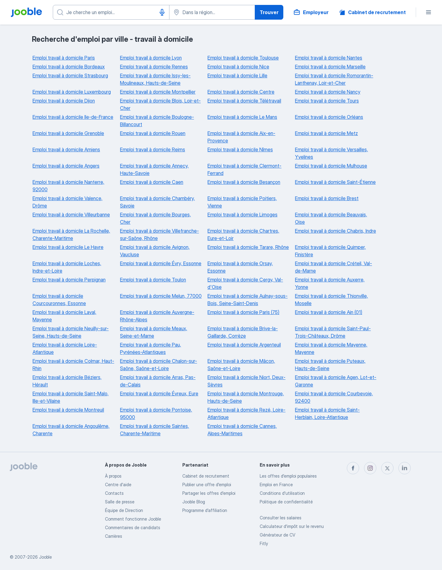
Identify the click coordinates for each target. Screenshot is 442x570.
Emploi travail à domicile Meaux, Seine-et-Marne (153, 332)
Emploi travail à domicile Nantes (328, 58)
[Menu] (428, 12)
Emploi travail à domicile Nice (238, 67)
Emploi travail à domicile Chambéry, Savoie (157, 202)
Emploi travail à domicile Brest (327, 198)
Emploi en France (276, 484)
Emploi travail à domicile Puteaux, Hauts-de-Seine (330, 364)
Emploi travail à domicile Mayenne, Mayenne (331, 348)
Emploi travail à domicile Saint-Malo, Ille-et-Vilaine (71, 397)
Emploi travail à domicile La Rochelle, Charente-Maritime (71, 234)
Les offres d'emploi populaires (288, 476)
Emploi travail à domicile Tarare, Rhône (248, 247)
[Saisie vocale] (162, 12)
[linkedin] (404, 468)
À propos (113, 476)
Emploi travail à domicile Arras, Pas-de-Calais (158, 381)
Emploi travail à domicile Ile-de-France (73, 117)
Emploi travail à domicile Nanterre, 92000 (68, 185)
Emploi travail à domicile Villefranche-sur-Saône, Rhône (159, 234)
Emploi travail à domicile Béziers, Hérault (67, 381)
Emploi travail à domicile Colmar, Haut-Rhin (73, 364)
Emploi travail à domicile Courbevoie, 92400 (334, 397)
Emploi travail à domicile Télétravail (244, 101)
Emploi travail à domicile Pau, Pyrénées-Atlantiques (150, 348)
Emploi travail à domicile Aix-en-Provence (241, 137)
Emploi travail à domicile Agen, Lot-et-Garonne (335, 381)
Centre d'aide (118, 484)
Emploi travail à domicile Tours (327, 101)
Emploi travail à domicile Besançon (243, 182)
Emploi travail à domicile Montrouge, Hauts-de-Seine (245, 397)
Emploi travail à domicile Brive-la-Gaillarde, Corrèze (242, 332)
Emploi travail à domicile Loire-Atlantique (65, 348)
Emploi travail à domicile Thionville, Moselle (331, 299)
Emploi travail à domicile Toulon (153, 280)
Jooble (45, 557)
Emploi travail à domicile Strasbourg (70, 75)
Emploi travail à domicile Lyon (151, 58)
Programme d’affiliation (204, 510)
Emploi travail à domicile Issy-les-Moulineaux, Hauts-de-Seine (155, 79)
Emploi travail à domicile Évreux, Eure (159, 393)
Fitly (264, 543)
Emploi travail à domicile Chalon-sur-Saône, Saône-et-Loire (158, 364)
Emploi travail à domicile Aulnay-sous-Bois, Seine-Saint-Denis (247, 299)
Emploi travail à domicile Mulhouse (331, 166)
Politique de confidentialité (286, 501)
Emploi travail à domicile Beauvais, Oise (331, 218)
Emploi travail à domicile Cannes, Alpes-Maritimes (242, 429)
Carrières (113, 536)
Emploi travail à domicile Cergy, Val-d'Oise (245, 283)
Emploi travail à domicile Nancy (327, 92)
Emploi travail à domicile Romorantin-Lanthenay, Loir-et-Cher (334, 79)
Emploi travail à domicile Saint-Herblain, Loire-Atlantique (327, 413)
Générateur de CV (277, 534)
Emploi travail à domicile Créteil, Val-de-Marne (333, 267)
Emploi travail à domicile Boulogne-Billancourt (157, 120)
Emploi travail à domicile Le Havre (68, 247)
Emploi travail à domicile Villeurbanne (71, 214)
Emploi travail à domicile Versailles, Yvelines (331, 153)
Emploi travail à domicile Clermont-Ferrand (244, 169)
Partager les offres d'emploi (208, 493)
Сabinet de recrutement (205, 476)
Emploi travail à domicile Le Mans (242, 117)
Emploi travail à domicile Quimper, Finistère (330, 251)
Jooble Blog (193, 501)
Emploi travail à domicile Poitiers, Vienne (242, 202)
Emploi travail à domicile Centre (240, 92)
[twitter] (387, 468)
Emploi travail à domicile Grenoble (68, 133)
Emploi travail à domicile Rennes (154, 67)
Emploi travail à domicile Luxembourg (72, 92)
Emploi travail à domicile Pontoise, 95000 (156, 413)
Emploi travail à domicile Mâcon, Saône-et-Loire (241, 364)
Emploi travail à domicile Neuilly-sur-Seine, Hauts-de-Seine (71, 332)
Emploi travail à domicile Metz (326, 133)
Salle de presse (119, 501)
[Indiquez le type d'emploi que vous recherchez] (111, 12)
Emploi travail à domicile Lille (237, 75)
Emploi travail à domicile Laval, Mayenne (64, 316)
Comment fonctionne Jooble (133, 519)
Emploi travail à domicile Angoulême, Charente (71, 429)
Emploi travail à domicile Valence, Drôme (68, 202)
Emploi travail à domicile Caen (151, 182)
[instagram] (370, 468)
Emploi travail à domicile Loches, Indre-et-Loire (67, 267)
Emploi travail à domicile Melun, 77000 (161, 296)
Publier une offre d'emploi (206, 484)
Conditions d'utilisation (282, 493)
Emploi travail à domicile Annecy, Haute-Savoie (154, 169)
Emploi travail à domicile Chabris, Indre (335, 231)
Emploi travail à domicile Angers (66, 166)
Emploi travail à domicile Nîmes (240, 149)
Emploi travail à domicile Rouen (152, 133)
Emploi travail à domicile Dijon (64, 101)
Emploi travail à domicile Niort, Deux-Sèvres (246, 381)
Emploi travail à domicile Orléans (329, 117)
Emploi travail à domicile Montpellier (158, 92)
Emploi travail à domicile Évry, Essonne (160, 263)
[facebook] (353, 468)
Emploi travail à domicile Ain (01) (328, 312)
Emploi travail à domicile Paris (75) (243, 312)
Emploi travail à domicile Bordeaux (69, 67)
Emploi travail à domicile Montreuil (68, 410)
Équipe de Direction (124, 510)
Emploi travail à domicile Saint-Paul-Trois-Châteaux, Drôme (333, 332)
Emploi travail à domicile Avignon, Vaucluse (155, 251)
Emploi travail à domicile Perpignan (69, 280)
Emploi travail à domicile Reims (152, 149)
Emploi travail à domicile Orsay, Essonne (240, 267)
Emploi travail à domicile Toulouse (243, 58)
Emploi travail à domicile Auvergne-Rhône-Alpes (157, 316)
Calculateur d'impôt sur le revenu (292, 526)
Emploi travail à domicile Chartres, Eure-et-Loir (243, 234)
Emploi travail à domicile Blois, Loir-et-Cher (160, 104)
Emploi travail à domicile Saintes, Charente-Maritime (154, 429)
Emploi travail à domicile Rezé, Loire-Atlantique (246, 413)
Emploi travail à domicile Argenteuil (244, 345)
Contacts (114, 493)
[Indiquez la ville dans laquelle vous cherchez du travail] (212, 12)
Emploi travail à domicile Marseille (330, 67)
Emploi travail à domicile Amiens (66, 149)
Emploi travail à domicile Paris (64, 58)
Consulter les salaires (280, 517)
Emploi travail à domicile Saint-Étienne (335, 182)
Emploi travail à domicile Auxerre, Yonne (330, 283)
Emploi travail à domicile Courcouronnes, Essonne (59, 299)
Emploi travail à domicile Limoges (242, 214)
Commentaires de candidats (132, 527)
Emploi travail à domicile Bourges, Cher (155, 218)
